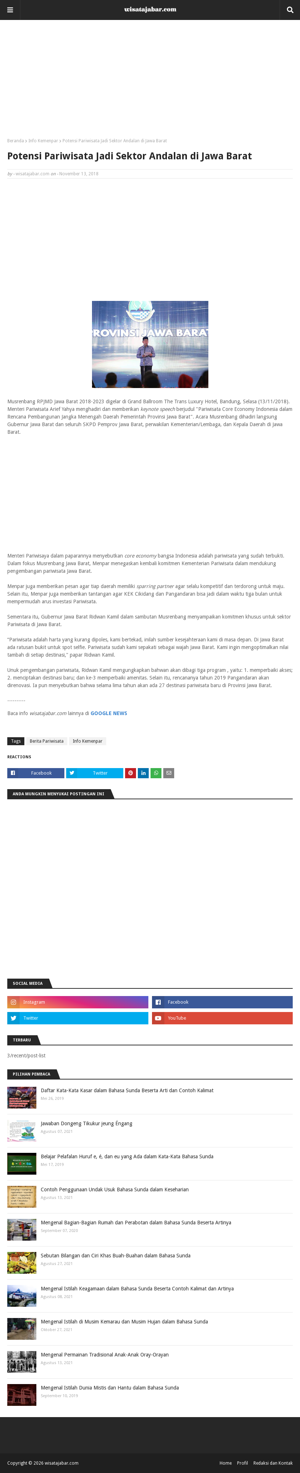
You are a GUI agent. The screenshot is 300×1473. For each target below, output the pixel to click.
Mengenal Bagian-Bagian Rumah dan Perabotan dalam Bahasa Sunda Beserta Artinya (136, 1222)
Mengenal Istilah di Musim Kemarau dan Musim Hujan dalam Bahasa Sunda (124, 1322)
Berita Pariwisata (47, 741)
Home (226, 1463)
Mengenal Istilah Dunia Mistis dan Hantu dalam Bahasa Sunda (110, 1388)
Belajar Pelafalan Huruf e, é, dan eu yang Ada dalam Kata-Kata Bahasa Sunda (127, 1156)
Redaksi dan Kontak (273, 1463)
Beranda (15, 140)
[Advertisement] (150, 81)
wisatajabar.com (32, 173)
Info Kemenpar (43, 140)
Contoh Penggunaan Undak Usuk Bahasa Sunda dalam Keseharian (115, 1189)
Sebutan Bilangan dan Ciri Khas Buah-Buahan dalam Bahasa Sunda (116, 1255)
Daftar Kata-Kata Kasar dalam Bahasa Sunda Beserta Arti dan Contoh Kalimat (127, 1090)
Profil (242, 1463)
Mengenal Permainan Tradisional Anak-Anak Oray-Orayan (105, 1355)
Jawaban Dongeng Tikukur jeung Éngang (86, 1123)
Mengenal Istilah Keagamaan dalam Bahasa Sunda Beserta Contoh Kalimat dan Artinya (137, 1289)
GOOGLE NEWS (109, 713)
